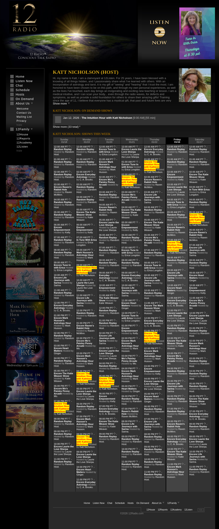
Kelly (67, 232)
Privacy (21, 120)
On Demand (142, 503)
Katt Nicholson (64, 414)
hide (200, 510)
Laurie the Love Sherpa (63, 452)
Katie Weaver (106, 303)
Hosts (131, 503)
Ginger (57, 353)
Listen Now (98, 503)
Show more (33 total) (67, 126)
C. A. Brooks (63, 310)
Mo (55, 396)
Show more (61, 103)
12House (150, 510)
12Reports (163, 510)
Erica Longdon (64, 270)
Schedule (120, 503)
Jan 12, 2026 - (98, 117)
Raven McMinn (129, 416)
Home (87, 503)
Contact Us (24, 112)
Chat (109, 503)
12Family (173, 503)
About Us (158, 503)
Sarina (57, 285)
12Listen (188, 510)
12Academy (176, 510)
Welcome (23, 108)
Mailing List (24, 116)
